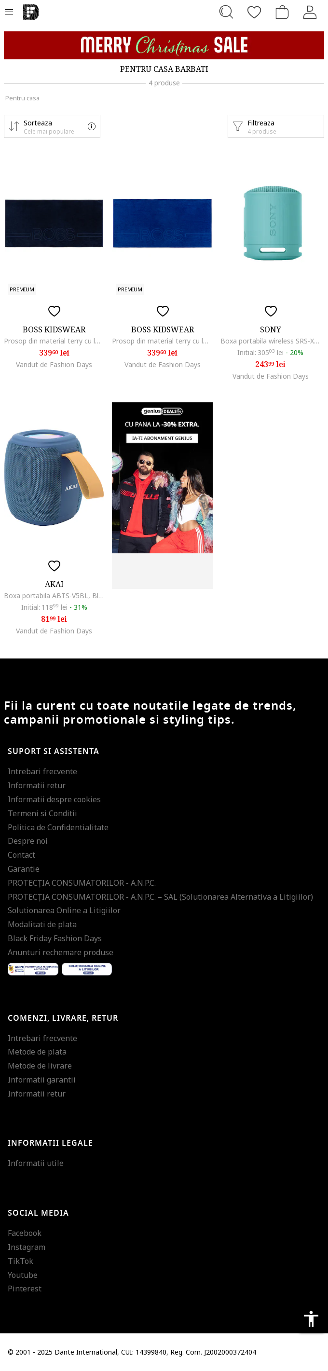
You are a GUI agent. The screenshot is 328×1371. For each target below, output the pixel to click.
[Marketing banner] (164, 45)
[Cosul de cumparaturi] (282, 12)
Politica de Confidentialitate (58, 827)
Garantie (24, 869)
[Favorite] (254, 12)
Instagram (26, 1247)
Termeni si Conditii (42, 813)
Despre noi (28, 841)
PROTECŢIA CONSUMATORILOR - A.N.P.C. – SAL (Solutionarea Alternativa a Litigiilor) (160, 896)
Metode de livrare (40, 1065)
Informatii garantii (42, 1079)
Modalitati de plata (42, 924)
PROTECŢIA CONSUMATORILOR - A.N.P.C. (82, 882)
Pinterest (24, 1288)
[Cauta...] (226, 12)
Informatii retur (37, 785)
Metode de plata (37, 1051)
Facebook (24, 1233)
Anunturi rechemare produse (60, 952)
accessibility (311, 1319)
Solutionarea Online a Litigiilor (64, 910)
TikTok (20, 1261)
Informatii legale (50, 1143)
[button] (52, 126)
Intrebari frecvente (42, 771)
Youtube (23, 1275)
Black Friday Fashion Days (55, 938)
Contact (21, 855)
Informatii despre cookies (54, 799)
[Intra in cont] (310, 12)
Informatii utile (36, 1163)
